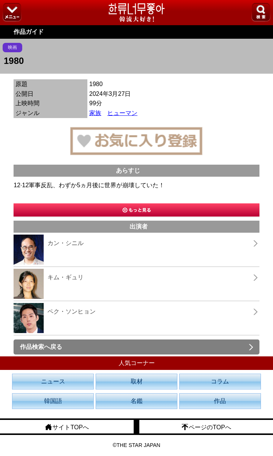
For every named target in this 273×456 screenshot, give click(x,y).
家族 (95, 113)
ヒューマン (122, 113)
